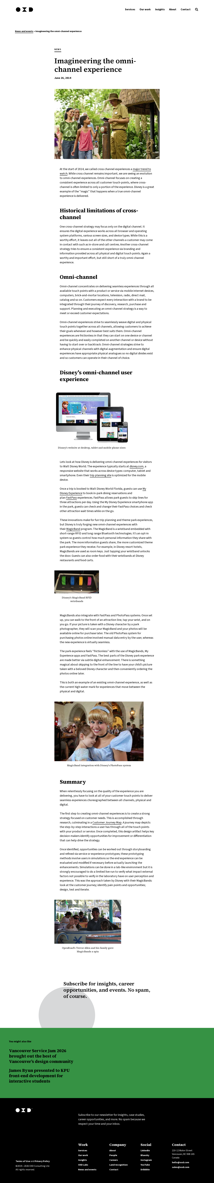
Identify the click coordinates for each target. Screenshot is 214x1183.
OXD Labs (83, 1164)
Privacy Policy (42, 1161)
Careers (113, 1160)
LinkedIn (145, 1150)
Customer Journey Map (107, 822)
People (113, 1155)
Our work (83, 1155)
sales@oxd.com (180, 1167)
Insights (82, 1160)
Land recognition (118, 1164)
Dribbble (145, 1169)
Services (82, 1150)
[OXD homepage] (24, 12)
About (112, 1150)
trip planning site (100, 475)
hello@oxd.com (180, 1162)
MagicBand (73, 529)
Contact (113, 1169)
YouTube (145, 1164)
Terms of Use (23, 1161)
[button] (196, 10)
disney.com (136, 466)
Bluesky (145, 1155)
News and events (24, 31)
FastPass (71, 498)
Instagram (146, 1160)
